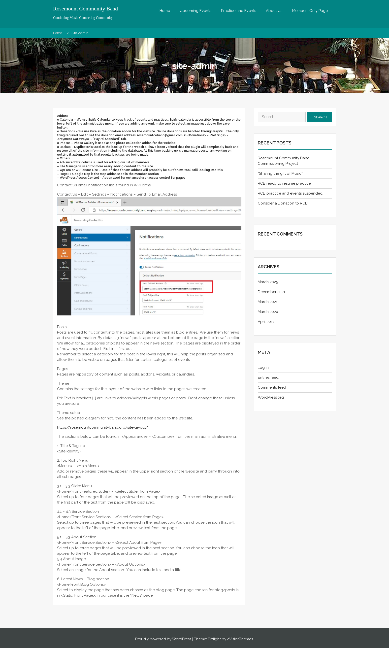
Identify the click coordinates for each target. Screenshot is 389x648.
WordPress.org (271, 397)
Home (165, 10)
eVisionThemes (240, 639)
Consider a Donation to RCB (283, 203)
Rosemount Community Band (85, 8)
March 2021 (267, 302)
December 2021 (271, 292)
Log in (263, 367)
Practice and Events (238, 10)
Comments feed (272, 387)
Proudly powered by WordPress (163, 639)
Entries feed (268, 377)
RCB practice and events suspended (290, 193)
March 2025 (268, 282)
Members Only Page (310, 10)
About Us (274, 10)
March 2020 (268, 311)
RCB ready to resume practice (284, 183)
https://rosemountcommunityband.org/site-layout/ (102, 427)
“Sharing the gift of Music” (280, 173)
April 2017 (266, 321)
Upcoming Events (195, 10)
